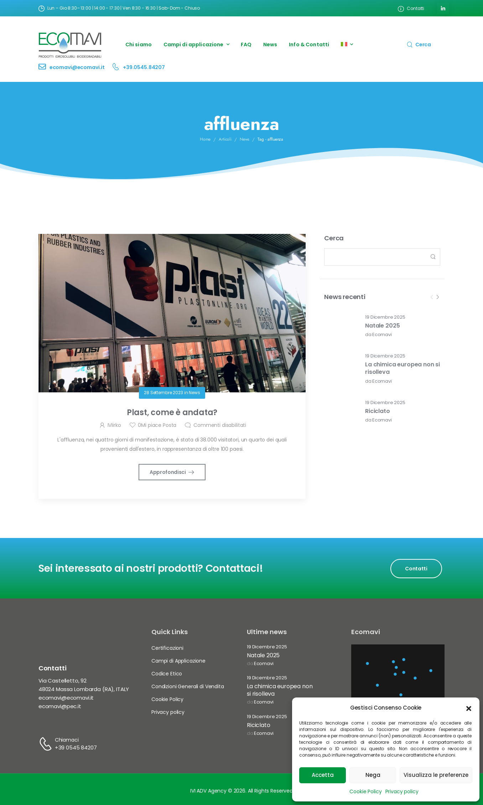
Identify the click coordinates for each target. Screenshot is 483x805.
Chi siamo (138, 44)
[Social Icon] (443, 8)
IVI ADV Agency (208, 790)
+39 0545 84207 (76, 747)
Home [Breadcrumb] (205, 139)
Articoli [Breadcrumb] (225, 139)
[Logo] (70, 44)
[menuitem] (347, 45)
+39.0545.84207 (144, 67)
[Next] (437, 297)
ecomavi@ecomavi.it (77, 67)
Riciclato (377, 411)
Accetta (323, 775)
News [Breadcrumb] (245, 139)
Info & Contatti (309, 44)
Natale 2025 (382, 326)
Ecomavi (382, 335)
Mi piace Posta (157, 425)
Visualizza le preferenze (436, 775)
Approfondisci (168, 472)
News (270, 44)
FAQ (246, 44)
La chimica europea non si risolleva (402, 368)
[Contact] (44, 67)
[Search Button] (433, 257)
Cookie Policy (365, 791)
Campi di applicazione (193, 44)
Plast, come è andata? (172, 412)
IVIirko (114, 425)
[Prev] (432, 297)
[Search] (419, 44)
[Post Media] (340, 326)
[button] (468, 707)
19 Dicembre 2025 (385, 317)
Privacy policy (402, 791)
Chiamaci (67, 739)
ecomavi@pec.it (59, 706)
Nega (372, 775)
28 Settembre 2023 (163, 393)
